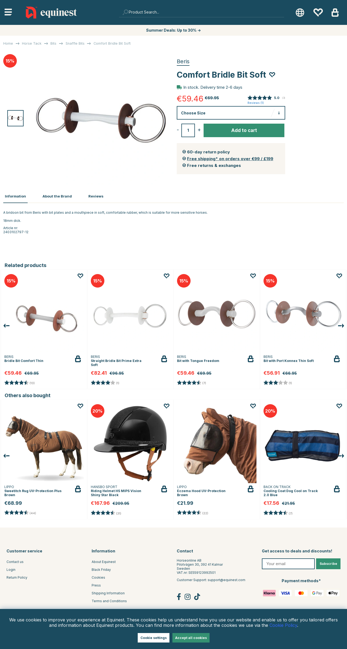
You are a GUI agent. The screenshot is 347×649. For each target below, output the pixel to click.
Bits (53, 43)
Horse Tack (31, 43)
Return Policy (17, 576)
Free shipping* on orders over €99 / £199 (230, 158)
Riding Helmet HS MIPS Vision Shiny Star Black (116, 492)
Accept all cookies (191, 638)
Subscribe (328, 563)
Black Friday (101, 568)
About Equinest (104, 561)
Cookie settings (153, 638)
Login (11, 568)
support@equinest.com (226, 579)
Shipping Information (108, 592)
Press (96, 584)
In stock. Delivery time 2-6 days (212, 87)
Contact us (15, 561)
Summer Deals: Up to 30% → (173, 30)
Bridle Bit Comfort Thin (23, 360)
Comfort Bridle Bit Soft (112, 43)
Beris (183, 61)
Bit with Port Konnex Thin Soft (289, 360)
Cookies (98, 576)
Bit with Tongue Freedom (198, 360)
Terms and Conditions (109, 600)
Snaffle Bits (75, 43)
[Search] (201, 12)
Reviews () (256, 103)
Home (8, 43)
